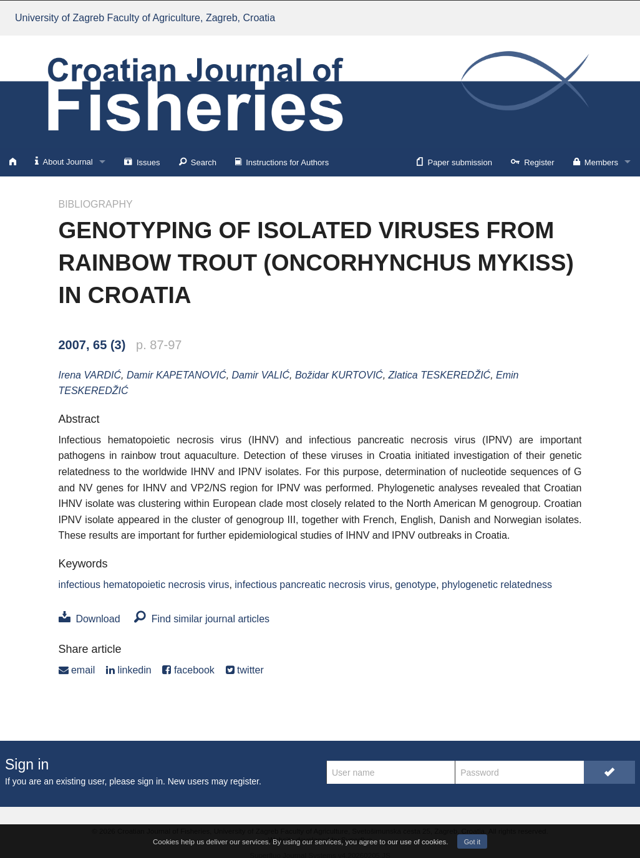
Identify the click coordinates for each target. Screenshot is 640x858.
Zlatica (440, 375)
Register (533, 161)
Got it (472, 842)
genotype (415, 584)
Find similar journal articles (201, 619)
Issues (142, 161)
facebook (188, 670)
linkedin (129, 670)
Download (89, 619)
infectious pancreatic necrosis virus (312, 584)
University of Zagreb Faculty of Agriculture (145, 17)
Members (595, 161)
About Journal (64, 161)
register (244, 781)
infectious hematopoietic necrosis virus (144, 584)
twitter (245, 670)
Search (197, 161)
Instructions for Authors (282, 161)
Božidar (339, 375)
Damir (176, 375)
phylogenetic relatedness (497, 584)
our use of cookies (416, 841)
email (77, 670)
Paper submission (454, 161)
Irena (90, 375)
